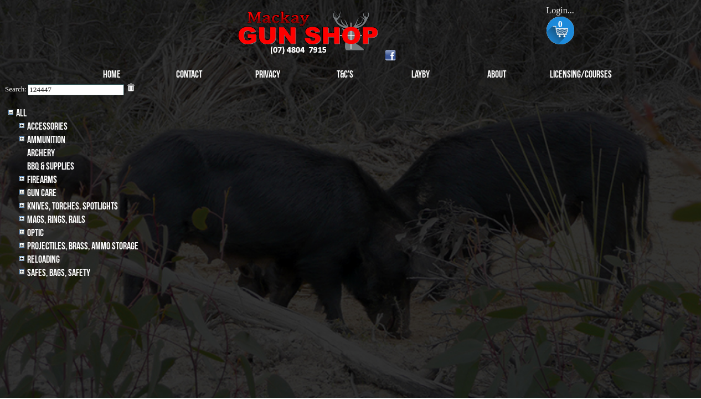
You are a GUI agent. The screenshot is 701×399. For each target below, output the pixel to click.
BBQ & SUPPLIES (50, 166)
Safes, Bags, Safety (58, 273)
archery (41, 153)
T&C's (345, 74)
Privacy (267, 74)
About (496, 74)
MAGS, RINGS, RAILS (56, 220)
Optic (35, 233)
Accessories (47, 126)
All (21, 113)
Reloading (43, 259)
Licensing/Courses (581, 74)
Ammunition (46, 140)
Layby (420, 74)
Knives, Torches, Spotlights (72, 206)
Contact (189, 74)
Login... (560, 10)
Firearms (42, 180)
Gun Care (41, 193)
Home (112, 74)
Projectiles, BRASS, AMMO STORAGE (82, 246)
